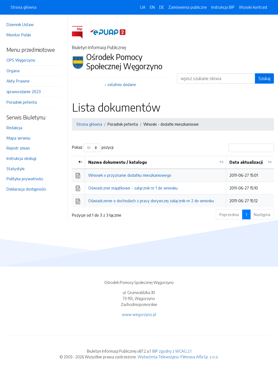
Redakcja (14, 127)
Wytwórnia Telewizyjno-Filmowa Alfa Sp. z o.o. (178, 356)
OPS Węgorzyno (21, 60)
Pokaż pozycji (92, 148)
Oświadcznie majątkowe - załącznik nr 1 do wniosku (133, 187)
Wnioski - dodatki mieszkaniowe (171, 124)
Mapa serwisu (18, 137)
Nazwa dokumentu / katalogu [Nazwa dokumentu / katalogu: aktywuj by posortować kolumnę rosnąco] (117, 162)
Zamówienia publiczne (187, 7)
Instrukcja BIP (223, 7)
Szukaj (264, 78)
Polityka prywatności (25, 178)
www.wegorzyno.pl (139, 314)
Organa (13, 70)
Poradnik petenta (22, 102)
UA (143, 7)
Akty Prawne (18, 80)
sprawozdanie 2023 (24, 91)
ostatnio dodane (122, 84)
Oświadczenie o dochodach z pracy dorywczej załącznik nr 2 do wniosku (151, 200)
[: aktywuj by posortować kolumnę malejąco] (78, 162)
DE (161, 7)
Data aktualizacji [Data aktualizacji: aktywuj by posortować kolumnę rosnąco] (246, 162)
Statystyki (15, 168)
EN (152, 7)
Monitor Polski (19, 34)
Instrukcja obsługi (21, 158)
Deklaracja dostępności (26, 188)
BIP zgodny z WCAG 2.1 (171, 351)
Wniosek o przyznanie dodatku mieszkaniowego (129, 175)
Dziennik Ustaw (20, 24)
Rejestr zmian (18, 148)
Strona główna (23, 7)
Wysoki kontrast (253, 7)
